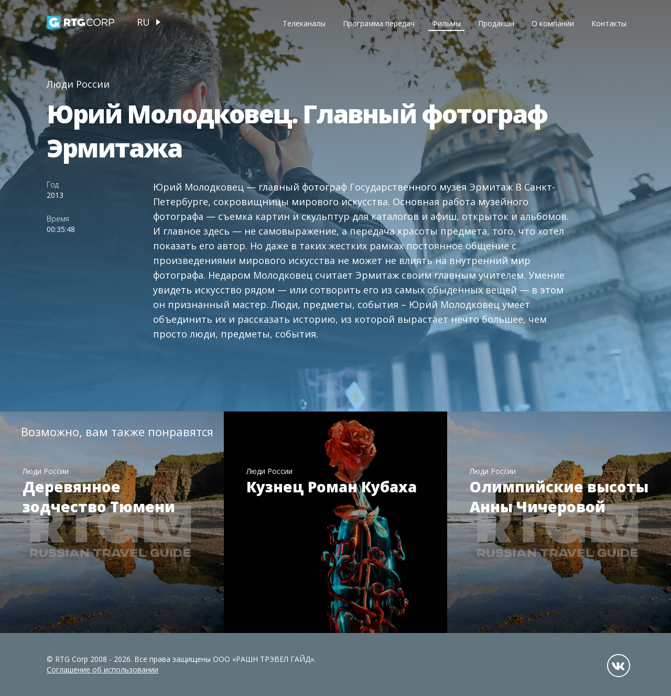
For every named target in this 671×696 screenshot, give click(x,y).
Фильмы (446, 23)
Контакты (608, 23)
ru (143, 22)
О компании (553, 23)
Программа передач (379, 23)
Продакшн (496, 23)
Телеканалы (304, 23)
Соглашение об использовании (102, 669)
